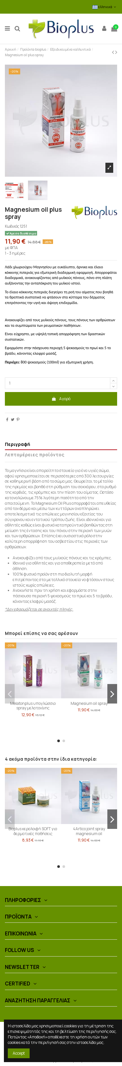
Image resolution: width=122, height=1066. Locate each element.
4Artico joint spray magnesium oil (89, 831)
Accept (19, 1053)
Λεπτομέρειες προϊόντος (34, 455)
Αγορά (60, 398)
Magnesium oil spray (89, 703)
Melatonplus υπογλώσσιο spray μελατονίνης (33, 706)
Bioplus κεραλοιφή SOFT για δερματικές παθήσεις (32, 831)
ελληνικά (104, 7)
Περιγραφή (17, 444)
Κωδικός (12, 226)
